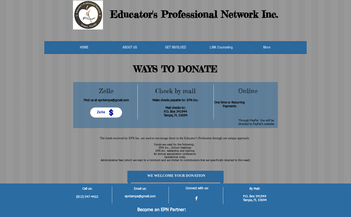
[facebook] (196, 198)
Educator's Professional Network (184, 14)
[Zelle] (106, 112)
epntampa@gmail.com (113, 100)
